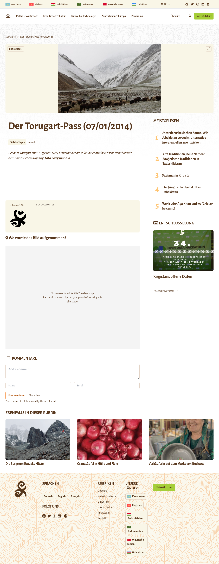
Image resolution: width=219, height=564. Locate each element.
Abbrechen (34, 395)
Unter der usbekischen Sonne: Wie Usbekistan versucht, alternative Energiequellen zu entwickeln (185, 137)
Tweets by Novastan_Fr (165, 291)
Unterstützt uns (204, 16)
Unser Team (104, 501)
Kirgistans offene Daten (172, 277)
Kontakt (102, 518)
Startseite (10, 36)
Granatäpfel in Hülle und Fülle (97, 463)
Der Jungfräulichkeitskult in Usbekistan (182, 190)
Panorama (137, 16)
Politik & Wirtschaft (26, 16)
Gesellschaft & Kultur (54, 16)
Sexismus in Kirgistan (176, 175)
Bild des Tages (15, 49)
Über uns (175, 16)
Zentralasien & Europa (113, 16)
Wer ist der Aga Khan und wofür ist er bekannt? (187, 206)
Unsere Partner (105, 507)
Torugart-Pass (28, 153)
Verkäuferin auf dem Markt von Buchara (176, 463)
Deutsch (48, 496)
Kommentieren (16, 395)
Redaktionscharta (107, 496)
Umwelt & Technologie (83, 16)
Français (75, 496)
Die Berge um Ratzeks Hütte (24, 463)
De (163, 4)
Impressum (104, 512)
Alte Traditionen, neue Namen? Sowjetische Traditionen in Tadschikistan (184, 158)
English (62, 496)
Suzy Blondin (61, 158)
